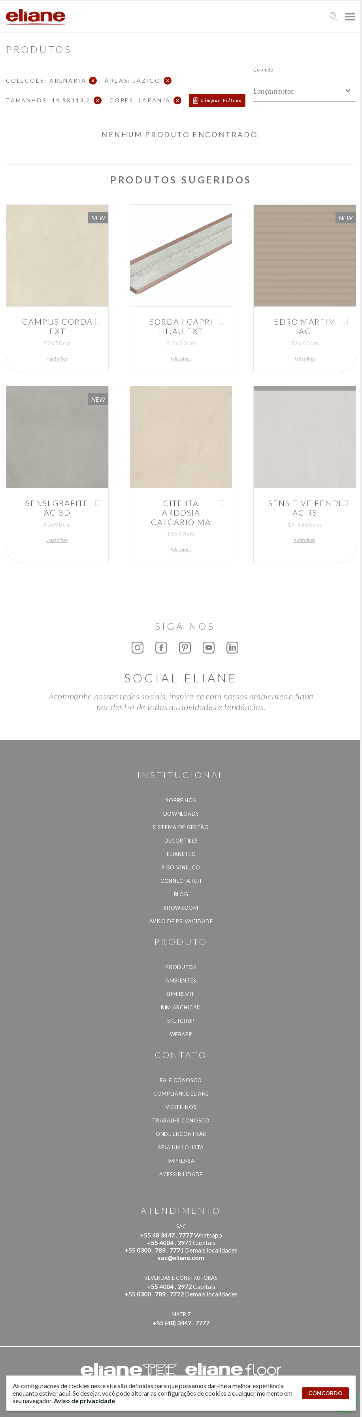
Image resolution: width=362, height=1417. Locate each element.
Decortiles (181, 840)
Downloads (181, 814)
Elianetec (181, 854)
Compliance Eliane (181, 1093)
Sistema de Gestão (181, 827)
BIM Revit (181, 994)
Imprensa (180, 1161)
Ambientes (181, 980)
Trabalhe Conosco (180, 1120)
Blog (181, 894)
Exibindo (263, 69)
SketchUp (181, 1021)
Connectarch (181, 881)
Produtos (181, 967)
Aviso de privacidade (181, 921)
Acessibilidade (181, 1174)
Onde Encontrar (181, 1134)
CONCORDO (325, 1393)
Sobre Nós (181, 800)
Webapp (181, 1034)
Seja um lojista (181, 1147)
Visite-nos (181, 1107)
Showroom (181, 908)
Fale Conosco (181, 1080)
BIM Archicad (181, 1007)
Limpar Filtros (221, 100)
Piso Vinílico (181, 867)
